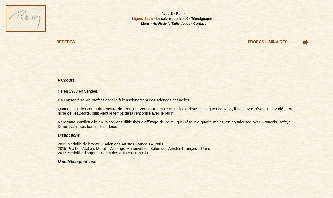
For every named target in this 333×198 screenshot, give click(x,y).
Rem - (180, 14)
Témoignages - (203, 19)
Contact (199, 24)
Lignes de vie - (143, 19)
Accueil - (168, 14)
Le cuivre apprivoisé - (173, 19)
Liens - (146, 24)
